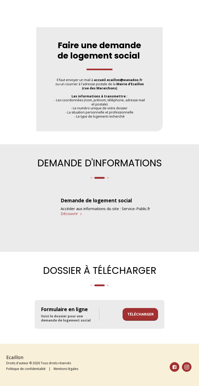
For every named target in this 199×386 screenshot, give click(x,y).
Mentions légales (66, 369)
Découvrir (72, 213)
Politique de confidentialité (26, 369)
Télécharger (140, 314)
